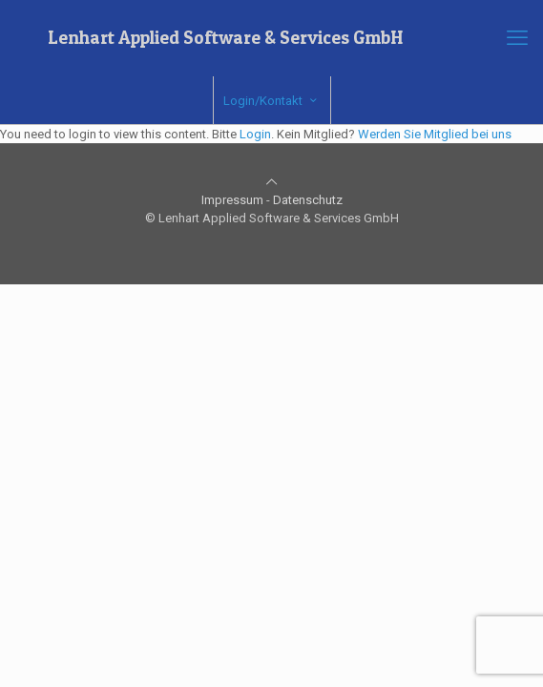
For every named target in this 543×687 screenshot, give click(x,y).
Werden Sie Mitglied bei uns (435, 134)
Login (255, 134)
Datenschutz (308, 200)
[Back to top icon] (271, 182)
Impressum (232, 200)
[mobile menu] (517, 38)
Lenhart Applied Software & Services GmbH (225, 38)
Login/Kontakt (272, 101)
